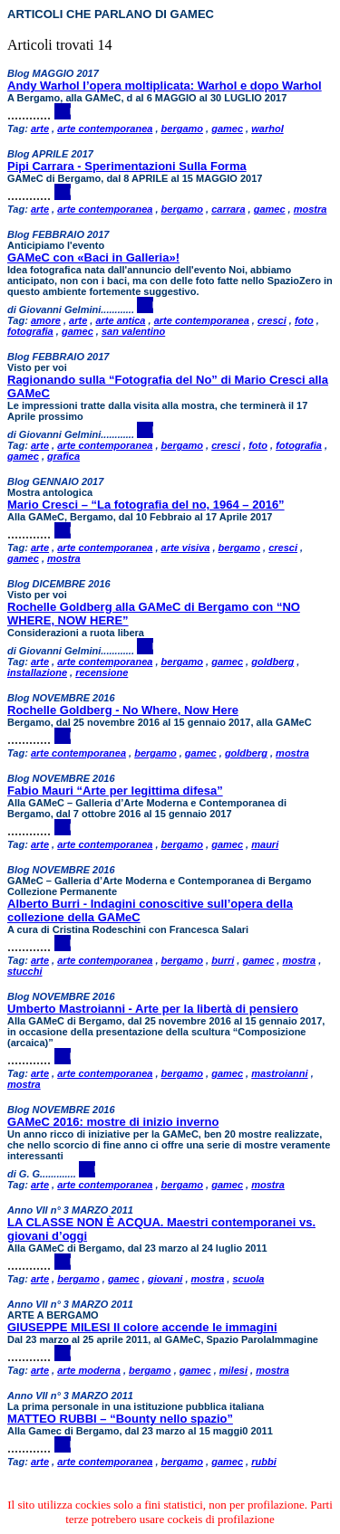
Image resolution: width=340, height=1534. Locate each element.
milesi (233, 1370)
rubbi (264, 1461)
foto (304, 320)
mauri (264, 844)
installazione (37, 672)
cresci (272, 320)
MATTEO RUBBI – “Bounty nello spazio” (120, 1418)
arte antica (120, 320)
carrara (228, 209)
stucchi (25, 971)
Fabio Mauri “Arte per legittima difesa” (115, 790)
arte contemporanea (104, 128)
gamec (227, 128)
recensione (101, 672)
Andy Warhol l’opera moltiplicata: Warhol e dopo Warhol (164, 85)
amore (46, 320)
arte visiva (185, 547)
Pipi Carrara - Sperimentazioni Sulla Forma (127, 166)
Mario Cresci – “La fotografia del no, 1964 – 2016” (146, 504)
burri (222, 960)
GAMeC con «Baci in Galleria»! (93, 257)
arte (40, 128)
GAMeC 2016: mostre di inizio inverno (113, 1122)
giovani (165, 1278)
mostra (310, 209)
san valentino (133, 331)
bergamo (182, 128)
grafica (63, 456)
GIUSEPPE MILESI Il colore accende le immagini (142, 1327)
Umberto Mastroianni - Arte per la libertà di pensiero (152, 1008)
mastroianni (279, 1073)
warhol (267, 128)
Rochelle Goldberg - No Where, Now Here (122, 710)
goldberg (272, 661)
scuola (248, 1278)
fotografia (30, 331)
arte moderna (89, 1370)
